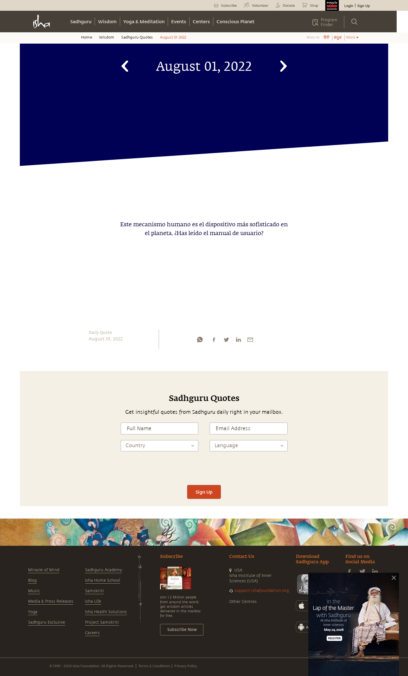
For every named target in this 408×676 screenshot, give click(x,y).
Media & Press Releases (50, 601)
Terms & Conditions (154, 666)
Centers (201, 21)
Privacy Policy (185, 666)
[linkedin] (238, 341)
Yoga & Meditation (144, 21)
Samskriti (94, 591)
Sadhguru (81, 21)
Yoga (32, 612)
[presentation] (204, 468)
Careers (92, 633)
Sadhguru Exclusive (46, 622)
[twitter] (226, 341)
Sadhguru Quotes (137, 37)
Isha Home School (102, 580)
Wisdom (107, 21)
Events (178, 21)
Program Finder (329, 22)
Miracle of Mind (43, 570)
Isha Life (93, 601)
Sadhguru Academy (103, 570)
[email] (250, 341)
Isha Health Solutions (106, 612)
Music (34, 591)
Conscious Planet (235, 21)
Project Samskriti (102, 622)
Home (86, 37)
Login (348, 5)
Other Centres (243, 602)
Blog (32, 580)
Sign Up (363, 5)
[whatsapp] (199, 341)
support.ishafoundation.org (261, 590)
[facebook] (214, 341)
